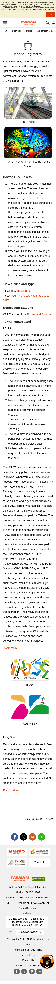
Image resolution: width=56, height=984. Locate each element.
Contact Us (28, 960)
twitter (23, 837)
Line (39, 971)
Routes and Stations (39, 314)
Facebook (17, 971)
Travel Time (23, 290)
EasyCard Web (12, 790)
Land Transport (41, 31)
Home (5, 31)
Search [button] (47, 22)
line (41, 837)
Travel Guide (15, 31)
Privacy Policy (28, 955)
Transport (28, 31)
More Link (39, 862)
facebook (14, 837)
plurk (32, 971)
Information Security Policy (28, 950)
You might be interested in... (53, 22)
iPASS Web (10, 648)
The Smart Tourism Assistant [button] (47, 961)
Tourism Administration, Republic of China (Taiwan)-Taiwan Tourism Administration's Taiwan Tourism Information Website (28, 22)
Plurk (32, 837)
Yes (50, 14)
